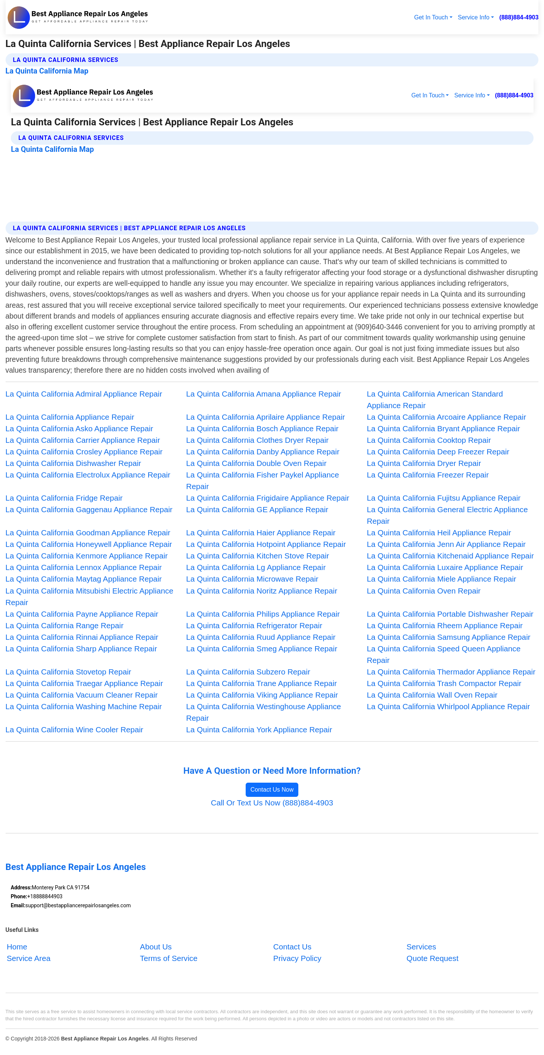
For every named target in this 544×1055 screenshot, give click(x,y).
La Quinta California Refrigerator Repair (254, 625)
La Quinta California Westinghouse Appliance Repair (263, 712)
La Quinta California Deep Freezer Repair (438, 451)
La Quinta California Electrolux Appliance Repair (88, 474)
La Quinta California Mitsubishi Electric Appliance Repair (90, 596)
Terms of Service (169, 958)
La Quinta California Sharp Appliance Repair (81, 648)
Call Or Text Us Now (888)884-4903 (272, 802)
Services (421, 947)
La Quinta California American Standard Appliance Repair (435, 399)
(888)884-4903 (518, 17)
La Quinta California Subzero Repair (248, 671)
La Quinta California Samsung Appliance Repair (448, 637)
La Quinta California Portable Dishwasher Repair (450, 614)
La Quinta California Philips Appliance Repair (263, 614)
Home (17, 947)
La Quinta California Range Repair (65, 625)
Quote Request (432, 958)
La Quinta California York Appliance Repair (259, 729)
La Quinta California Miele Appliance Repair (441, 579)
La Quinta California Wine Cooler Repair (74, 729)
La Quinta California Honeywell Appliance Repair (89, 544)
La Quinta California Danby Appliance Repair (263, 451)
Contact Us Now (272, 789)
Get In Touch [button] (431, 17)
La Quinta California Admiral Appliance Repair (84, 393)
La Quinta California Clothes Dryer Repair (257, 440)
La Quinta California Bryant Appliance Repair (443, 428)
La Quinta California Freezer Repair (428, 474)
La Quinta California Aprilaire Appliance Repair (265, 417)
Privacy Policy (297, 958)
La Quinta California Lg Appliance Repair (256, 567)
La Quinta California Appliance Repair (70, 417)
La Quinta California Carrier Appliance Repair (83, 440)
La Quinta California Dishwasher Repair (73, 463)
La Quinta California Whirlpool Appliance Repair (448, 706)
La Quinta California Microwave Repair (252, 579)
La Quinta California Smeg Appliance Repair (262, 648)
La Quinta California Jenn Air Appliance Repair (446, 544)
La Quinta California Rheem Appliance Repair (444, 625)
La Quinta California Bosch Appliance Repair (262, 428)
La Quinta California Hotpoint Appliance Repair (266, 544)
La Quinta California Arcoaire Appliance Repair (446, 417)
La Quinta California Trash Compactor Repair (444, 683)
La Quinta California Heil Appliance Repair (439, 532)
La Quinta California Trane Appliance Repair (261, 683)
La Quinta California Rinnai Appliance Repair (82, 637)
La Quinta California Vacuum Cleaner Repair (82, 695)
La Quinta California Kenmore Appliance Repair (87, 555)
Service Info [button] (473, 17)
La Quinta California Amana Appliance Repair (263, 393)
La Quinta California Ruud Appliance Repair (261, 637)
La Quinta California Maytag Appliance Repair (84, 579)
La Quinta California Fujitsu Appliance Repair (443, 498)
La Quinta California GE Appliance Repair (257, 509)
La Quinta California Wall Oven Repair (432, 695)
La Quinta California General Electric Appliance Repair (447, 515)
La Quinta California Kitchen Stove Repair (257, 555)
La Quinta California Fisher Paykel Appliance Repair (262, 480)
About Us (156, 947)
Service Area (28, 958)
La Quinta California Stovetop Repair (68, 671)
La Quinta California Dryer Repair (424, 463)
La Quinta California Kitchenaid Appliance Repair (450, 555)
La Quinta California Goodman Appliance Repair (88, 532)
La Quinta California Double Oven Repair (256, 463)
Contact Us (292, 947)
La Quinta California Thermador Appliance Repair (451, 671)
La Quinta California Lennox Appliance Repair (84, 567)
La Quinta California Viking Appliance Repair (262, 695)
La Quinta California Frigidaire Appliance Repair (267, 498)
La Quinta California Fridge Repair (64, 498)
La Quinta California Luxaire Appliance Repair (445, 567)
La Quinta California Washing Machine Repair (84, 706)
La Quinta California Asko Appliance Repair (79, 428)
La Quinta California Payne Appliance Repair (82, 614)
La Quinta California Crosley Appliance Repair (84, 451)
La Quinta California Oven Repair (424, 590)
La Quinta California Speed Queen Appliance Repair (443, 654)
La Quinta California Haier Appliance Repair (261, 532)
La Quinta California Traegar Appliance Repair (84, 683)
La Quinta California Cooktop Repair (429, 440)
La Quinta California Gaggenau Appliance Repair (89, 509)
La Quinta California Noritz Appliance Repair (262, 590)
